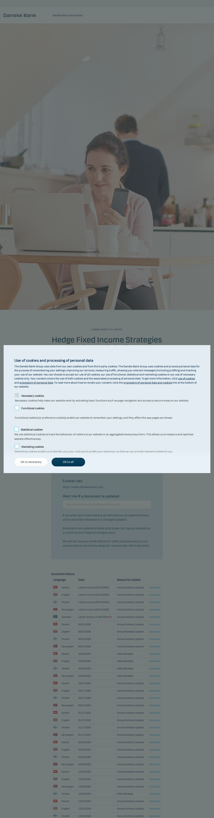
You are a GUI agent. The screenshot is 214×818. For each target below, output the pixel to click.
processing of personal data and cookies (147, 382)
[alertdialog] (107, 409)
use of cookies (186, 378)
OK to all (68, 462)
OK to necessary (31, 462)
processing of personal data (36, 382)
